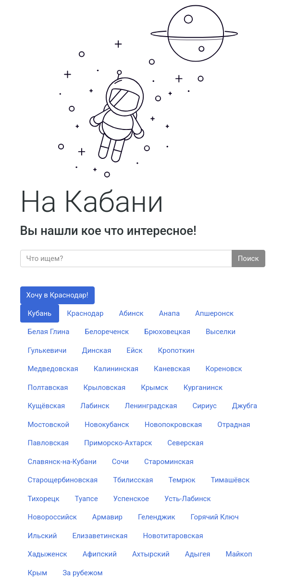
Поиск (248, 258)
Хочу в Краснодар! (57, 295)
